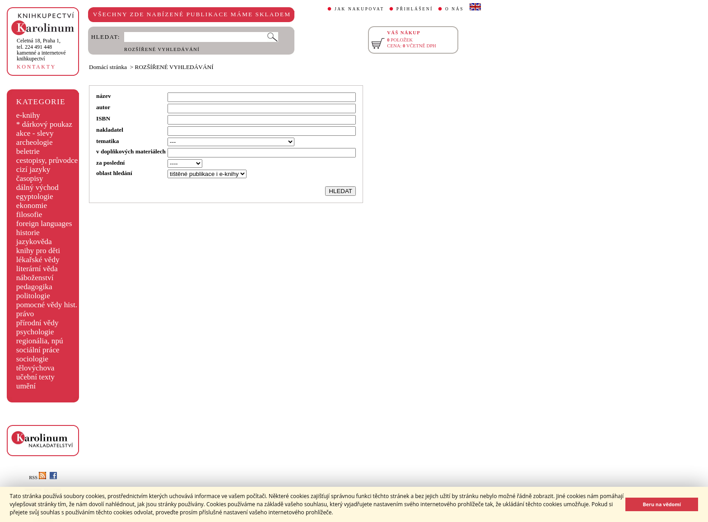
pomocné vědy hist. (46, 304)
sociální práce (38, 350)
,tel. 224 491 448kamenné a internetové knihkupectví (41, 49)
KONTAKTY (36, 67)
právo (25, 314)
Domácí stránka (108, 67)
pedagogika (34, 286)
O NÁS (454, 9)
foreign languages (44, 223)
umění (26, 386)
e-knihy (28, 115)
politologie (33, 295)
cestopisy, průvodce (47, 160)
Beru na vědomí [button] (662, 504)
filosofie (29, 214)
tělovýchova (35, 368)
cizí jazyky (33, 169)
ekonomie (31, 205)
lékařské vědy (38, 259)
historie (28, 232)
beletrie (28, 151)
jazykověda (34, 241)
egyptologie (34, 196)
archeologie (34, 142)
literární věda (37, 268)
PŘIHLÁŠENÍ (414, 9)
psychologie (35, 332)
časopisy (29, 178)
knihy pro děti (38, 250)
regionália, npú (39, 341)
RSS (37, 477)
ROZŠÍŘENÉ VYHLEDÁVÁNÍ (162, 49)
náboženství (35, 277)
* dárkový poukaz (44, 124)
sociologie (32, 359)
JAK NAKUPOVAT (359, 9)
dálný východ (37, 187)
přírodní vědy (37, 323)
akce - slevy (35, 133)
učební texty (35, 377)
